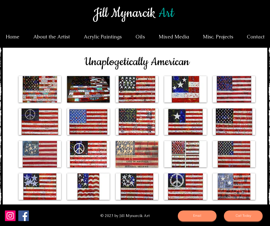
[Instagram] (10, 215)
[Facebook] (23, 215)
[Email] (197, 215)
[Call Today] (243, 215)
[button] (40, 89)
